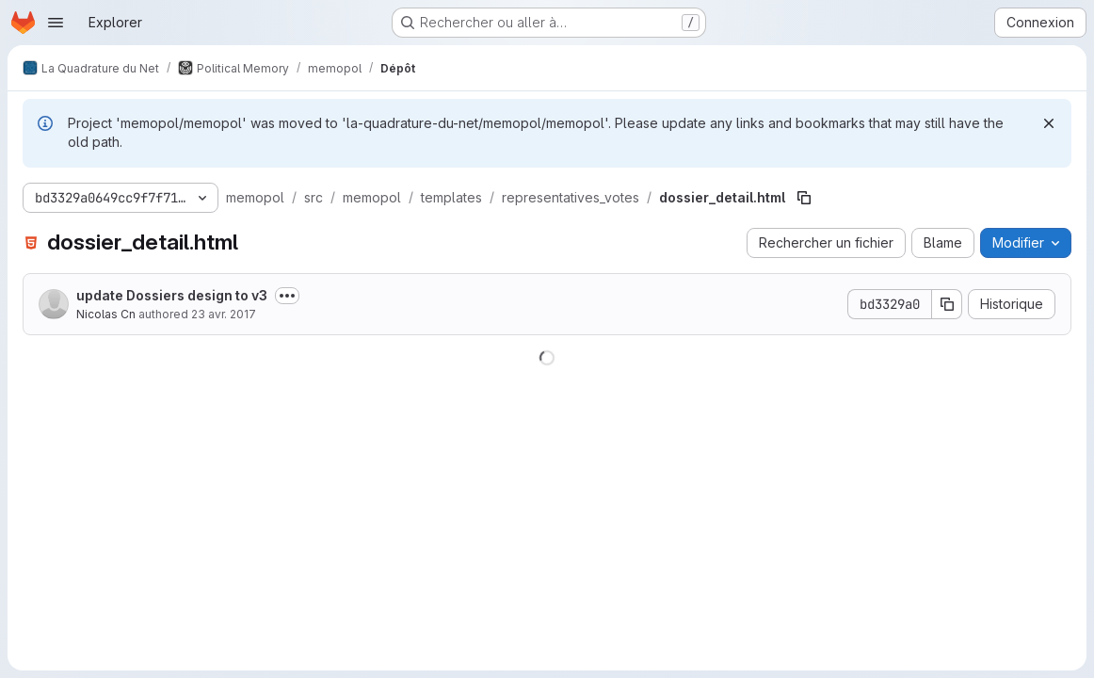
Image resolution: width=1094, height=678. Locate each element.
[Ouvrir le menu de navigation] (55, 23)
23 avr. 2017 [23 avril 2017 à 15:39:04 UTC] (223, 314)
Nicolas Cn (106, 314)
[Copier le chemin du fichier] (804, 198)
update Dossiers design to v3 (171, 295)
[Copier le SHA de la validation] (947, 304)
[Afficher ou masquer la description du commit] (287, 295)
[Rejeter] (1049, 123)
